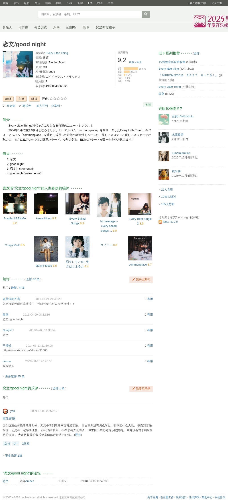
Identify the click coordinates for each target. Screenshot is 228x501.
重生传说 (9, 418)
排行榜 (23, 27)
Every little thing (169, 68)
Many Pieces (43, 265)
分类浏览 (40, 27)
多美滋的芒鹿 (11, 299)
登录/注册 (217, 3)
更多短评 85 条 (14, 376)
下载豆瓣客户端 (196, 3)
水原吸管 (177, 134)
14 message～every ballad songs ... (109, 226)
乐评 (56, 27)
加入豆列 (42, 106)
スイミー (106, 245)
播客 (48, 3)
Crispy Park (12, 245)
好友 (22, 287)
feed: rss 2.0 (170, 221)
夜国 (5, 314)
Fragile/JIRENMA (15, 218)
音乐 (37, 3)
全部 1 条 (59, 388)
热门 (5, 287)
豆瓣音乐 (19, 14)
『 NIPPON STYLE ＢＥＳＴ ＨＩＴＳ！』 (188, 75)
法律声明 (194, 497)
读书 (16, 3)
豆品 (110, 3)
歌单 (86, 27)
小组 (69, 3)
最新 (14, 287)
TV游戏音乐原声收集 (172, 62)
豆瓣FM (71, 27)
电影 (26, 3)
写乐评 (26, 106)
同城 (58, 3)
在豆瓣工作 (167, 497)
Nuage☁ (8, 330)
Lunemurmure (181, 153)
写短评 (11, 106)
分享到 (55, 106)
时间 (100, 3)
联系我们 (181, 497)
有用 (150, 299)
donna (7, 361)
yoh (12, 411)
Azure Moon (43, 218)
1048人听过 (168, 196)
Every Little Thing (57, 53)
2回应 (25, 443)
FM (90, 3)
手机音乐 (220, 497)
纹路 (161, 93)
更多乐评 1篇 (13, 455)
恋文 (5, 481)
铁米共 (176, 171)
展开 (78, 435)
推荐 (148, 104)
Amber (29, 481)
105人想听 (168, 204)
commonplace (138, 264)
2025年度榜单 (105, 27)
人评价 (135, 62)
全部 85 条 (33, 279)
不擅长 (7, 345)
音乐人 (7, 27)
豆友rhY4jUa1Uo (182, 116)
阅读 (80, 3)
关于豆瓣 (152, 497)
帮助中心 (207, 497)
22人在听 (167, 189)
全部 (197, 53)
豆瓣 (5, 3)
